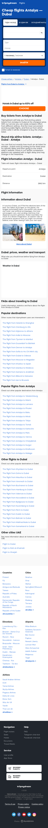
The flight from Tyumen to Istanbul (18, 339)
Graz (27, 580)
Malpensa (29, 654)
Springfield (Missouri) (33, 587)
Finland (5, 577)
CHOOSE (24, 108)
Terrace (28, 603)
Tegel (27, 658)
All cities (29, 610)
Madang (28, 600)
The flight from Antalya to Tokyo (17, 420)
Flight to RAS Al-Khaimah (14, 548)
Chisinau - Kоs (8, 660)
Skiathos (28, 577)
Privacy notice (24, 807)
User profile (8, 755)
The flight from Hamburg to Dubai (17, 489)
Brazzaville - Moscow (11, 643)
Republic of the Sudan (11, 611)
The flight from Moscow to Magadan (19, 360)
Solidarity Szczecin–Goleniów (33, 631)
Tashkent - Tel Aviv (10, 664)
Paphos (28, 638)
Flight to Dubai (9, 544)
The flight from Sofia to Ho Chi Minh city (20, 351)
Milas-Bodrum (30, 626)
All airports (30, 661)
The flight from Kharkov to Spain (17, 364)
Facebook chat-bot (32, 738)
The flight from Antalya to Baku (16, 412)
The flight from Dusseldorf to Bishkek (19, 343)
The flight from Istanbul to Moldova (18, 368)
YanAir (5, 706)
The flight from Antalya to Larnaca (18, 404)
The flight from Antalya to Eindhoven (19, 449)
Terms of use (10, 804)
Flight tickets (9, 731)
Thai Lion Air (8, 709)
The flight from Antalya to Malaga (17, 453)
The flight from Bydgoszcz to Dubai (18, 502)
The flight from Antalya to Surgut (17, 445)
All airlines (7, 712)
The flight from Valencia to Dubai (17, 494)
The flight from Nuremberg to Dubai (18, 506)
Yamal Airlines (8, 686)
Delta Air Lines (8, 696)
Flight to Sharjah (10, 552)
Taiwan (5, 590)
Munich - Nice (8, 637)
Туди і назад (10, 22)
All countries (8, 614)
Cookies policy (37, 804)
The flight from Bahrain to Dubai (17, 518)
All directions (8, 667)
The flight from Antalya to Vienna (17, 437)
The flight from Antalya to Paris (16, 433)
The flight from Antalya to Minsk (16, 416)
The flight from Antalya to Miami (17, 400)
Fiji (4, 580)
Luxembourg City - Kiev (10, 627)
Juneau (28, 607)
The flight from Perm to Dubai (16, 510)
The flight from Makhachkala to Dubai (19, 522)
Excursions (8, 741)
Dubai (26, 79)
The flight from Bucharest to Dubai (18, 485)
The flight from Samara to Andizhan (18, 372)
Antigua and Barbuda (11, 587)
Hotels (6, 738)
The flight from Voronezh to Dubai (18, 481)
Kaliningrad (29, 593)
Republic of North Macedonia (10, 606)
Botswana (6, 584)
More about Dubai (24, 244)
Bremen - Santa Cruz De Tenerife (11, 633)
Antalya (18, 79)
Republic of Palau (10, 593)
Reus (27, 590)
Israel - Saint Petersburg (8, 648)
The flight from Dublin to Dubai (16, 514)
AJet (4, 683)
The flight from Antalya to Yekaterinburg (20, 396)
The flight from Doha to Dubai (16, 473)
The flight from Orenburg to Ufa (16, 327)
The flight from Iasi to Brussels (16, 380)
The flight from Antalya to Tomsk (17, 425)
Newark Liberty (31, 641)
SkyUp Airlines (8, 689)
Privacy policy (23, 804)
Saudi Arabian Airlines (11, 679)
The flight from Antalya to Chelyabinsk (19, 441)
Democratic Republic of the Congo (11, 601)
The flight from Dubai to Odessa (17, 356)
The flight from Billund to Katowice (18, 376)
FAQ (26, 731)
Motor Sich (7, 699)
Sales (6, 735)
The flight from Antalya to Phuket (17, 408)
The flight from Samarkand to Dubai (18, 526)
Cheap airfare (7, 79)
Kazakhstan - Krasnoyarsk (8, 656)
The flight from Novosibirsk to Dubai (18, 498)
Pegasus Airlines (9, 692)
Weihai (28, 584)
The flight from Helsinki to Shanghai (18, 323)
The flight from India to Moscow (16, 335)
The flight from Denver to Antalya (17, 347)
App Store (8, 758)
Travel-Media (9, 744)
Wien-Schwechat (32, 648)
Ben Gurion (30, 635)
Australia (6, 597)
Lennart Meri (30, 645)
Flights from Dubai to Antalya (13, 84)
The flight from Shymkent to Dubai (18, 469)
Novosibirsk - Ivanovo (11, 640)
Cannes (28, 597)
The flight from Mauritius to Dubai (17, 477)
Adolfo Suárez (31, 651)
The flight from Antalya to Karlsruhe (18, 429)
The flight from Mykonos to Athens (18, 331)
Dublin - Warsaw (9, 652)
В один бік (23, 22)
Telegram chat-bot (32, 735)
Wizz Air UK (7, 702)
